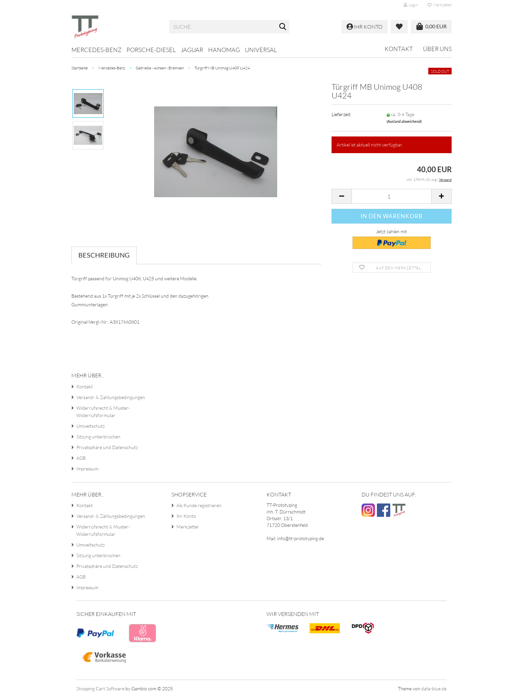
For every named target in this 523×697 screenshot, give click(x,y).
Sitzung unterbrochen (98, 436)
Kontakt (399, 48)
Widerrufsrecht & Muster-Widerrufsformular (103, 411)
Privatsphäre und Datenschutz (107, 447)
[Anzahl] (392, 196)
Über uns (437, 48)
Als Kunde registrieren (198, 505)
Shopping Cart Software (100, 688)
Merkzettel (440, 4)
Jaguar (192, 49)
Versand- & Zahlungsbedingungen (110, 397)
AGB (81, 458)
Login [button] (411, 4)
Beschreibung (104, 255)
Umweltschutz (90, 426)
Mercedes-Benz (96, 49)
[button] (342, 196)
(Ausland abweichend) (404, 121)
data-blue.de (434, 688)
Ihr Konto (186, 516)
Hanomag (224, 49)
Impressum (87, 468)
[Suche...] (283, 27)
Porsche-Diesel (151, 49)
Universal (261, 49)
